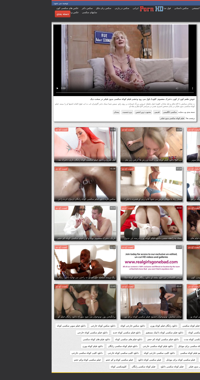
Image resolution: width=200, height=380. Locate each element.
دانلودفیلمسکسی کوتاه (184, 359)
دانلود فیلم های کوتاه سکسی (44, 339)
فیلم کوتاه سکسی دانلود (120, 366)
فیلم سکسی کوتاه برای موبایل (129, 359)
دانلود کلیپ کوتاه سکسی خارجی (35, 353)
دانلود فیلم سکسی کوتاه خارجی (41, 332)
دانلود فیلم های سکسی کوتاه (77, 339)
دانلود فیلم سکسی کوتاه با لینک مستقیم (112, 332)
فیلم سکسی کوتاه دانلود (97, 359)
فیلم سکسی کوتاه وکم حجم (35, 359)
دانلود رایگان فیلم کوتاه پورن (112, 325)
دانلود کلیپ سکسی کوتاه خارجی (71, 353)
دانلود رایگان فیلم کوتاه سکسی (145, 325)
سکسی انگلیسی (118, 112)
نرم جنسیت (75, 112)
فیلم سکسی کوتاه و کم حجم (67, 359)
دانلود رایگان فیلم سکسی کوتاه (180, 325)
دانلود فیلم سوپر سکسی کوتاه (19, 325)
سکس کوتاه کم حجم (158, 359)
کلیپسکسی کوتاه (67, 366)
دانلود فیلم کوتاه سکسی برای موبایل (144, 346)
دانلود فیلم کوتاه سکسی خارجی (106, 346)
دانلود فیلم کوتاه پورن (41, 346)
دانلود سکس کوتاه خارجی (51, 325)
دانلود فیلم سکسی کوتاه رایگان (180, 339)
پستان (64, 112)
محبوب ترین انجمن (91, 112)
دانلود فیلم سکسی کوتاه (148, 332)
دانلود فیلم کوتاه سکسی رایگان (71, 346)
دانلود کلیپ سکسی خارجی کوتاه (107, 353)
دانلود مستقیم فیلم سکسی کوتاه (179, 353)
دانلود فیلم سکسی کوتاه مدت (146, 339)
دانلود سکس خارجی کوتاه (81, 325)
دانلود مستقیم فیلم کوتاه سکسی (143, 353)
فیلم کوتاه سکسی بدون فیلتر (121, 118)
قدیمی (105, 112)
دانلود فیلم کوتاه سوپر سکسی (180, 346)
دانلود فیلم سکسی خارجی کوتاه (180, 332)
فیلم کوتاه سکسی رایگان (92, 366)
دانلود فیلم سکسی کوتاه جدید (75, 332)
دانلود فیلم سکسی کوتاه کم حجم (111, 339)
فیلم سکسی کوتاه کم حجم (182, 366)
